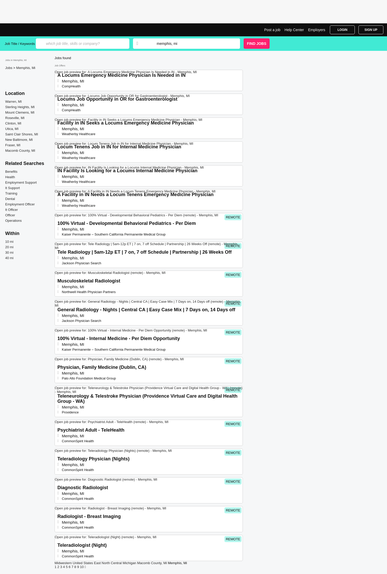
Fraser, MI (13, 145)
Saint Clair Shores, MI (21, 134)
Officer (10, 215)
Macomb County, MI (20, 151)
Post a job (272, 30)
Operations (13, 221)
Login (342, 30)
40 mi (9, 258)
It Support (12, 188)
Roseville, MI (14, 118)
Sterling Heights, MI (20, 107)
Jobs (9, 68)
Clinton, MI (13, 123)
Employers (316, 30)
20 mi (9, 247)
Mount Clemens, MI (20, 112)
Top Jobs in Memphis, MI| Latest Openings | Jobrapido (24, 29)
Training (11, 193)
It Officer (11, 210)
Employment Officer (20, 204)
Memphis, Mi (25, 68)
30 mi (9, 252)
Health (10, 177)
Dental (10, 199)
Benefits (11, 172)
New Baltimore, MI (19, 140)
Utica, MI (11, 129)
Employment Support (21, 182)
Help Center (294, 30)
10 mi (9, 242)
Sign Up (370, 30)
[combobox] (193, 43)
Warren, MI (13, 101)
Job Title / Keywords (20, 44)
